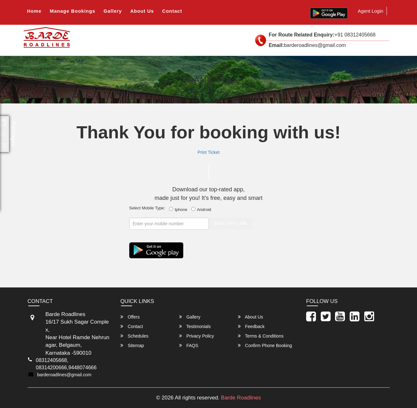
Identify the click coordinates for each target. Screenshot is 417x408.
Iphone (179, 209)
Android (202, 209)
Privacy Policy (196, 336)
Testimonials (195, 326)
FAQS (188, 345)
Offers (130, 316)
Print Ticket (208, 152)
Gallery (113, 11)
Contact (172, 11)
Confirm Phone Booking (265, 345)
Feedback (251, 326)
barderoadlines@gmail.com (64, 374)
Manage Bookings (72, 11)
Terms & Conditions (261, 336)
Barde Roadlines (241, 398)
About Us (142, 11)
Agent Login (370, 11)
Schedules (134, 336)
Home (34, 11)
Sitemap (132, 345)
